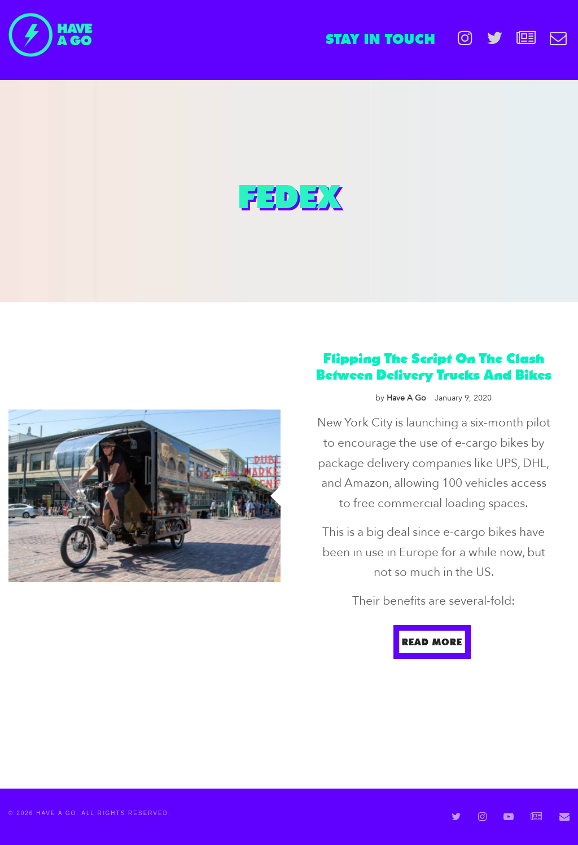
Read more (432, 642)
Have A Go (400, 398)
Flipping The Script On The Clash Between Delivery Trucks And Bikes (433, 366)
